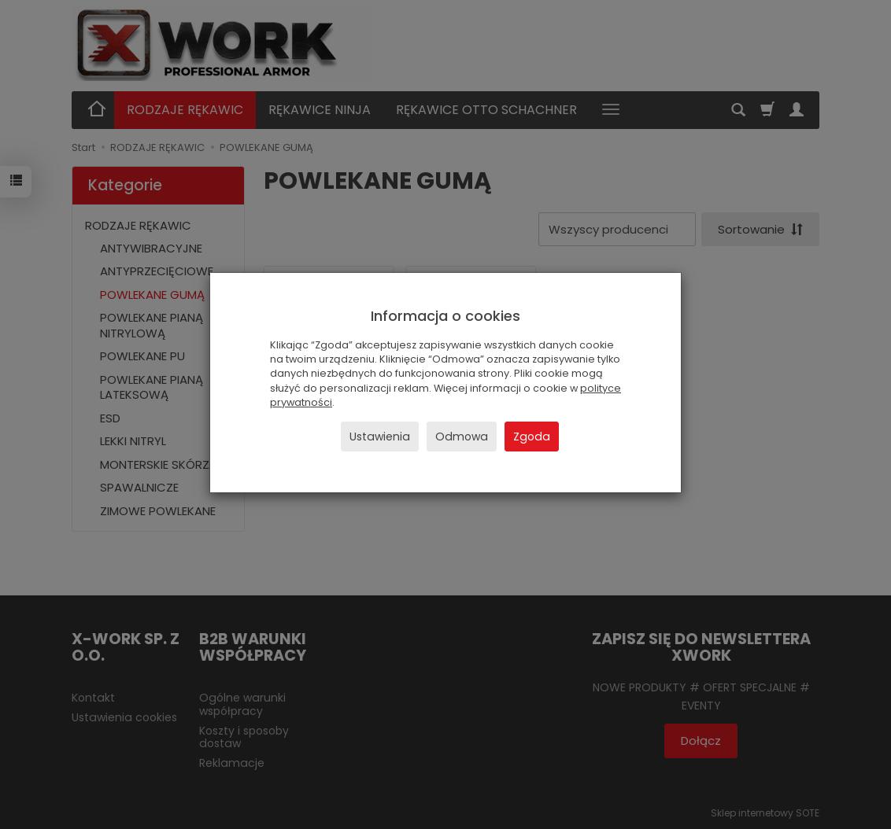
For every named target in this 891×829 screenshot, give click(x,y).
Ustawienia (379, 436)
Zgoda (531, 436)
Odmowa (461, 436)
